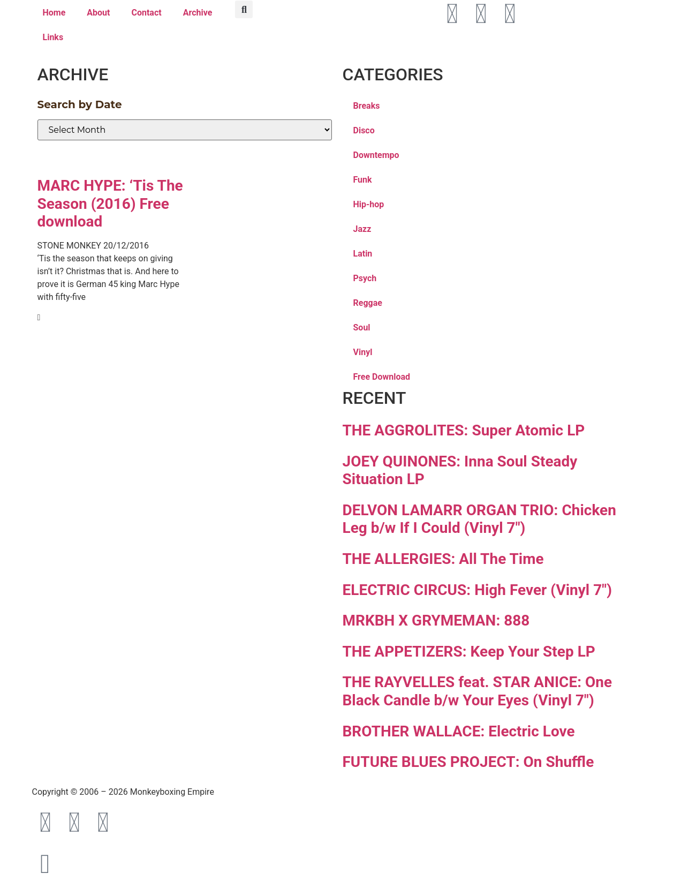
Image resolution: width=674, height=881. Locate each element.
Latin (363, 254)
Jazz (362, 229)
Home (54, 12)
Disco (364, 130)
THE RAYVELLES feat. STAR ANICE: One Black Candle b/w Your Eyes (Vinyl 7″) (477, 691)
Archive (198, 12)
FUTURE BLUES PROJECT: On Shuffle (468, 762)
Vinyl (363, 352)
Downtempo (376, 155)
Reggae (367, 303)
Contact (146, 12)
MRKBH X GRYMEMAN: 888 (436, 620)
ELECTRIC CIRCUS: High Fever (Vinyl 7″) (477, 590)
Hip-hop (368, 204)
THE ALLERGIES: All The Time (443, 559)
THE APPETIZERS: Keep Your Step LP (469, 651)
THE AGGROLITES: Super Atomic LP (464, 430)
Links (53, 37)
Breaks (366, 106)
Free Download (382, 377)
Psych (365, 278)
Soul (361, 327)
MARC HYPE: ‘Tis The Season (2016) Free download (110, 203)
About (98, 12)
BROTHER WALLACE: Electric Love (459, 731)
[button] (244, 9)
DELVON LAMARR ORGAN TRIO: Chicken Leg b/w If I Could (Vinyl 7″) (479, 519)
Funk (362, 180)
